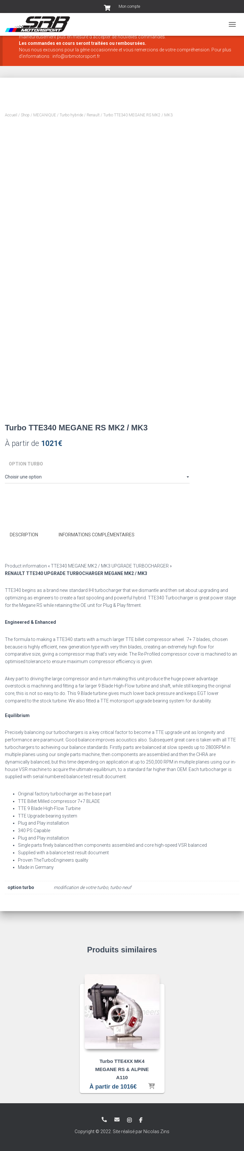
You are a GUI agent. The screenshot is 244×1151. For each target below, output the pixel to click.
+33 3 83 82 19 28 (104, 1119)
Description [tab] (24, 534)
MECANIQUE (44, 115)
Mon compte (129, 6)
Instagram (129, 1120)
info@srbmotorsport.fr (117, 1119)
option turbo (26, 463)
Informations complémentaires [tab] (97, 534)
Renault (93, 115)
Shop (25, 115)
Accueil (11, 115)
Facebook (141, 1120)
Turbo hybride (71, 115)
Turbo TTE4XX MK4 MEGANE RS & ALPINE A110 (122, 1069)
